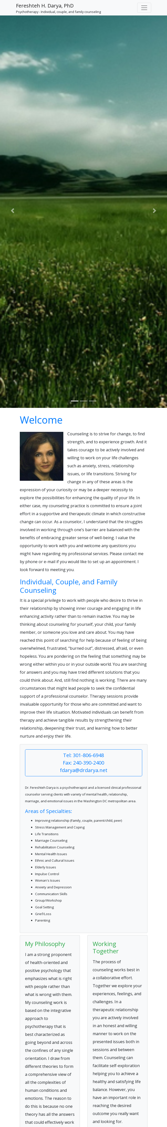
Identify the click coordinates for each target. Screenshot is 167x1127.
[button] (12, 210)
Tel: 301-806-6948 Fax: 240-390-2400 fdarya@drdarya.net (83, 763)
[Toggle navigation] (144, 8)
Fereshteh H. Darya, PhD (45, 5)
